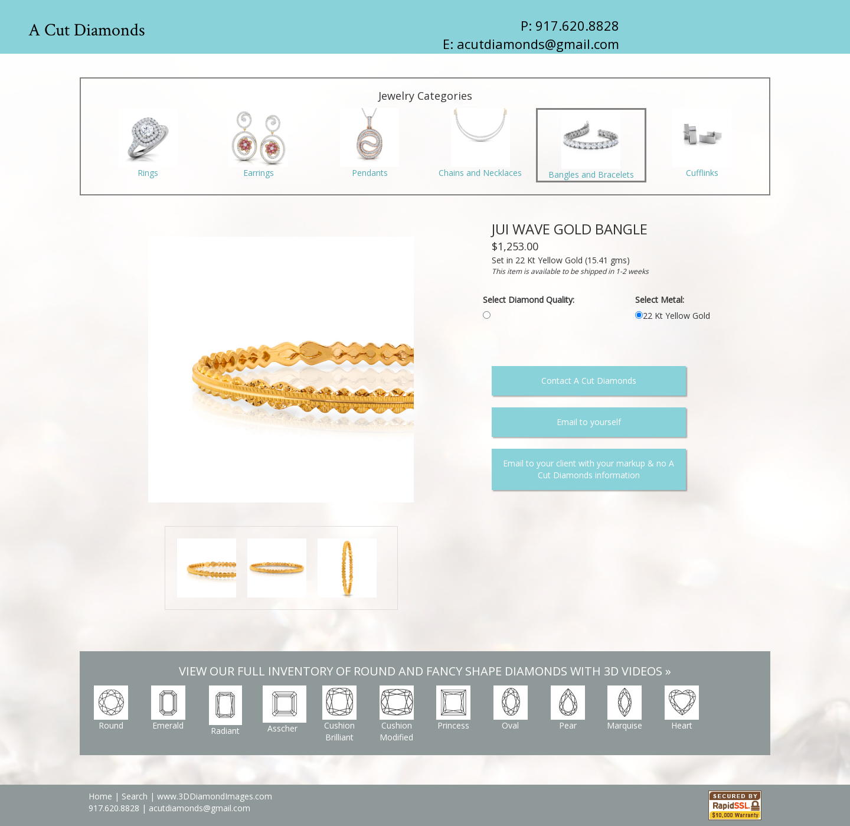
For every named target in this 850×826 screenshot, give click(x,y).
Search (135, 796)
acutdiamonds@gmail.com (538, 44)
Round (111, 708)
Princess (453, 708)
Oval (510, 708)
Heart (682, 708)
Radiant (225, 710)
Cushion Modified (397, 714)
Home (100, 796)
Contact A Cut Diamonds (588, 380)
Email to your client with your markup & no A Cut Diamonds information (588, 469)
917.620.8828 (115, 808)
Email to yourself (589, 421)
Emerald (168, 708)
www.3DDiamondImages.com (214, 796)
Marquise (624, 708)
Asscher (284, 709)
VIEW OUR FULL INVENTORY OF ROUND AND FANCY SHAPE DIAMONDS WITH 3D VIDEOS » (425, 671)
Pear (568, 708)
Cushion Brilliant (339, 714)
